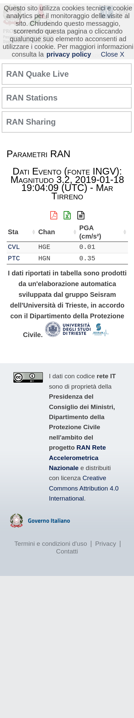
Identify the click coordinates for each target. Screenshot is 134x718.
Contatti (67, 551)
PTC (14, 258)
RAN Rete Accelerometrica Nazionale (77, 457)
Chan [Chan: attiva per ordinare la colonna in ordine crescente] (46, 232)
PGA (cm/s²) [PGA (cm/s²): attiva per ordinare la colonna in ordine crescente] (90, 232)
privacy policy (69, 54)
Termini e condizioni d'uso (50, 543)
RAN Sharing (31, 121)
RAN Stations (32, 97)
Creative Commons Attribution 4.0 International (84, 488)
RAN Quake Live (37, 73)
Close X (112, 54)
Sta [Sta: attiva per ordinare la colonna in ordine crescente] (13, 232)
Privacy (105, 543)
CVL (14, 247)
